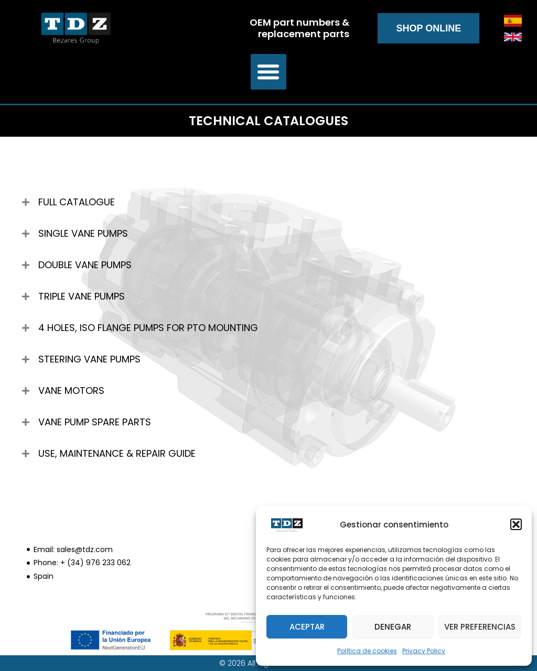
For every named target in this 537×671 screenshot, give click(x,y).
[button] (516, 524)
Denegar (392, 626)
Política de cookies (367, 650)
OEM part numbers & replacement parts (299, 28)
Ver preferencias (479, 626)
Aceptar (307, 626)
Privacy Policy (423, 650)
